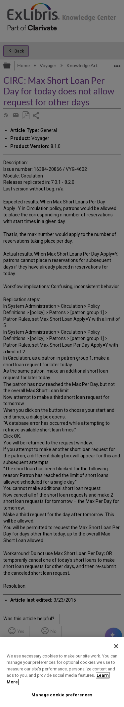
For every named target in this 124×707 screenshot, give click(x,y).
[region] (62, 672)
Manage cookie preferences (61, 694)
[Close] (116, 646)
